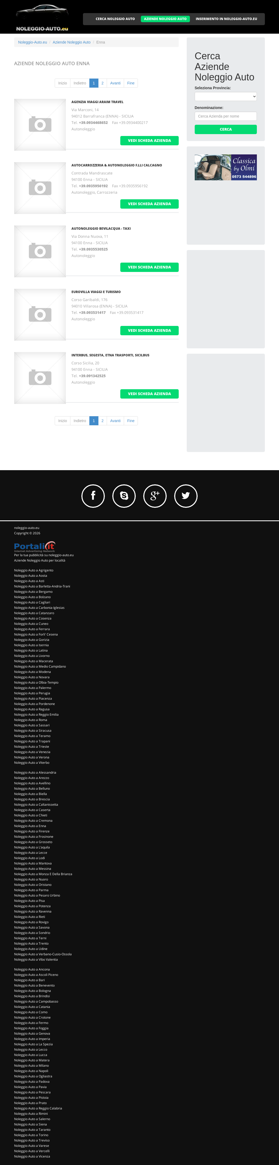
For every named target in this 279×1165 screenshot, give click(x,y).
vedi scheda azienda (149, 140)
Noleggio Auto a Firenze (32, 831)
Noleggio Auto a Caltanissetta (36, 804)
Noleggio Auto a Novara (32, 677)
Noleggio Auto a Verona (31, 757)
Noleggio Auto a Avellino (32, 783)
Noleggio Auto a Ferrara (32, 629)
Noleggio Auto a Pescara (32, 1092)
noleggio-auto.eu (26, 527)
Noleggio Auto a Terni (30, 938)
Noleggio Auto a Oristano (32, 884)
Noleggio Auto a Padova (32, 1081)
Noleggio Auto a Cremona (33, 820)
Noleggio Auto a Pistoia (31, 1097)
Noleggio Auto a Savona (32, 927)
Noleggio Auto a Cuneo (31, 623)
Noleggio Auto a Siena (30, 1124)
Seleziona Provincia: (213, 88)
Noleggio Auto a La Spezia (33, 1044)
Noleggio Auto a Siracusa (32, 730)
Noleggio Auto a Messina (32, 868)
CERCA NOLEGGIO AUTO (115, 19)
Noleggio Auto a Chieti (30, 815)
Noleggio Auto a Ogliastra (33, 1076)
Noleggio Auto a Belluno (32, 788)
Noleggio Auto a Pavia (30, 1087)
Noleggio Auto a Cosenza (32, 618)
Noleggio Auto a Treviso (32, 1140)
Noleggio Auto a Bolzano (32, 597)
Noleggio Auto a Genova (32, 1033)
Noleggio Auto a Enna (30, 826)
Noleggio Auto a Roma (30, 720)
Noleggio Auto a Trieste (31, 746)
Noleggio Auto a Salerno (32, 1119)
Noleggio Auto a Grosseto (33, 842)
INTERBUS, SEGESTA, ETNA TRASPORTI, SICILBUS (110, 355)
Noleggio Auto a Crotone (32, 1017)
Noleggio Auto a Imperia (32, 1039)
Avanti (115, 83)
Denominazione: (209, 108)
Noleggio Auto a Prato (30, 1103)
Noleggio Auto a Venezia (32, 752)
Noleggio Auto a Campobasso (36, 1001)
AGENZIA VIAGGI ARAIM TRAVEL (97, 102)
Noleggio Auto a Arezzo (31, 778)
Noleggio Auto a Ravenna (32, 911)
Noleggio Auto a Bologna (32, 990)
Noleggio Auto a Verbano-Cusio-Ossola (43, 954)
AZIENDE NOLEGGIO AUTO (165, 19)
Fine (130, 83)
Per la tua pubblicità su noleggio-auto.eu (44, 555)
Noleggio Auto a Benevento (34, 985)
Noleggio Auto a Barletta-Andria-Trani (42, 586)
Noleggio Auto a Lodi (29, 858)
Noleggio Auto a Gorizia (31, 639)
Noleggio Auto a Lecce (30, 852)
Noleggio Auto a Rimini (31, 1113)
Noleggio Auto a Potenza (32, 906)
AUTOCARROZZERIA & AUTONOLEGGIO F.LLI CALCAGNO (116, 165)
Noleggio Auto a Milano (31, 1065)
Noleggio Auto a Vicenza (32, 1156)
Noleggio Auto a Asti (29, 581)
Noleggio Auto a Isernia (31, 645)
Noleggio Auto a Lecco (30, 1049)
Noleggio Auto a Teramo (32, 736)
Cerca (226, 129)
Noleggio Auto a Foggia (31, 1028)
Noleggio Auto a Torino (31, 1135)
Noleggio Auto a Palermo (32, 687)
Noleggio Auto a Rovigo (31, 922)
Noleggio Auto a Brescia (32, 799)
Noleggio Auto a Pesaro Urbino (37, 895)
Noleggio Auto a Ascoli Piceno (36, 974)
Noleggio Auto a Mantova (33, 863)
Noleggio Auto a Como (30, 1012)
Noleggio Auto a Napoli (31, 1071)
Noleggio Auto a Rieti (29, 916)
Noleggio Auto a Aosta (30, 575)
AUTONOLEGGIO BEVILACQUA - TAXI (101, 228)
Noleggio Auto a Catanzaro (34, 613)
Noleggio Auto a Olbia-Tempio (36, 682)
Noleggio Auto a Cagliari (32, 602)
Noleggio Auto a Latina (31, 650)
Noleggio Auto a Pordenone (34, 704)
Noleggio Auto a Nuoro (31, 879)
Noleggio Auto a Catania (32, 1006)
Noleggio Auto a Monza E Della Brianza (43, 874)
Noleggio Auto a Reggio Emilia (36, 714)
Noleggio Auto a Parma (31, 890)
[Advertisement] (235, 291)
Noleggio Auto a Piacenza (33, 698)
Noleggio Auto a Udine (30, 948)
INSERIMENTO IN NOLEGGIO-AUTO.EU (226, 19)
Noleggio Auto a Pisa (29, 900)
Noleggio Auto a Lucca (30, 1055)
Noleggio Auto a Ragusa (32, 709)
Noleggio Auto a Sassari (32, 725)
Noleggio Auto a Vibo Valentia (36, 959)
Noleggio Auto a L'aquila (32, 847)
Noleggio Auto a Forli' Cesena (36, 634)
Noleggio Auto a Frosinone (33, 836)
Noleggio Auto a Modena (32, 671)
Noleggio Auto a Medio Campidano (40, 666)
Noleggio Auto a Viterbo (31, 762)
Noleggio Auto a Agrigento (33, 570)
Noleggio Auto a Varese (31, 1145)
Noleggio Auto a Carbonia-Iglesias (39, 607)
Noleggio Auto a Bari (29, 980)
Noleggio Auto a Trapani (32, 741)
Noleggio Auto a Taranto (32, 1129)
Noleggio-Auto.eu (32, 42)
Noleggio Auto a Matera (32, 1060)
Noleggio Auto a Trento (31, 943)
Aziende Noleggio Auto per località (39, 560)
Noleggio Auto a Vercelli (32, 1151)
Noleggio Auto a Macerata (33, 661)
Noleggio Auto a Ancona (32, 969)
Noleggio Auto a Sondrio (32, 932)
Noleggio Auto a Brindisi (32, 996)
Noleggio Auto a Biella (30, 794)
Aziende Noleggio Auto (72, 42)
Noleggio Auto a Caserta (32, 810)
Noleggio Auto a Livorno (32, 655)
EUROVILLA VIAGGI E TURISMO (96, 292)
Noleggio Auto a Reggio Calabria (38, 1108)
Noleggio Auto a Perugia (32, 693)
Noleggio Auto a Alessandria (35, 772)
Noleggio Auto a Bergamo (33, 591)
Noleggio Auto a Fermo (31, 1022)
